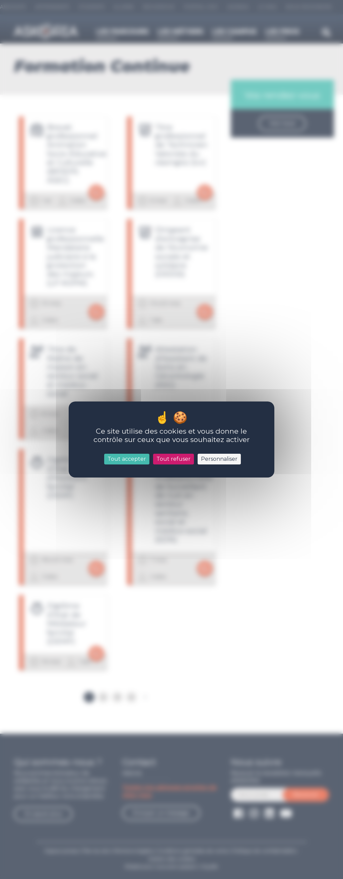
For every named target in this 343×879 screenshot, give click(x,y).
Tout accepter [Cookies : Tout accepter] (127, 459)
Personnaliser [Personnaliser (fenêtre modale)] (219, 459)
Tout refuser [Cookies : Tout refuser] (173, 459)
